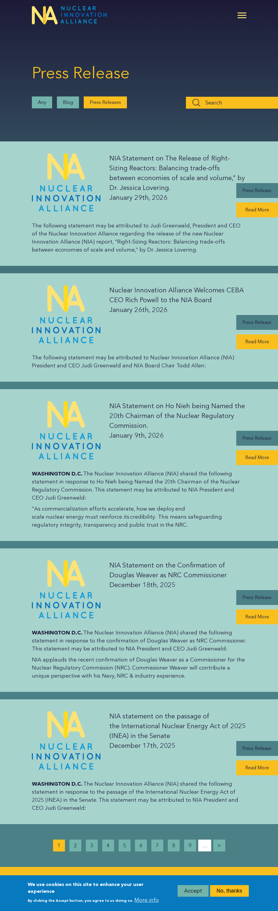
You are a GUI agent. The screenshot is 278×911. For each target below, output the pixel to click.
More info (146, 902)
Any (42, 102)
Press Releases (105, 102)
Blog (68, 102)
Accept (193, 893)
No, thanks (229, 893)
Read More (257, 210)
